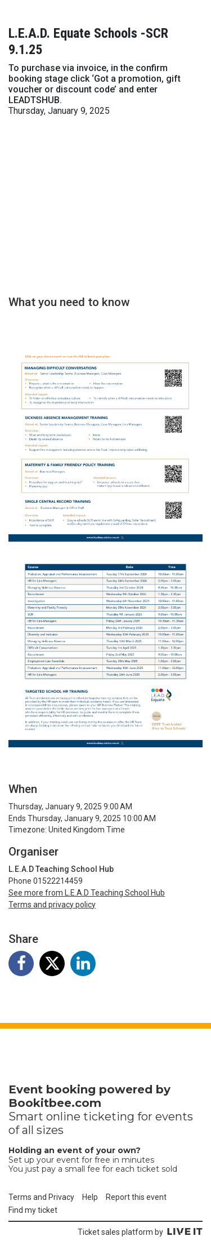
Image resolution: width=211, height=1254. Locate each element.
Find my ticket (32, 1210)
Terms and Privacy (41, 1197)
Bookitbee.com (54, 1103)
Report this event (136, 1197)
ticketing (108, 1116)
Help (90, 1197)
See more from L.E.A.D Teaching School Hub (86, 892)
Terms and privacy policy (52, 904)
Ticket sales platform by (140, 1232)
